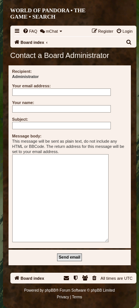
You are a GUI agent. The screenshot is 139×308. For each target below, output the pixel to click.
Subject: (20, 119)
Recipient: (22, 71)
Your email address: (31, 86)
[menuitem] (30, 31)
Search (44, 17)
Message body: (27, 136)
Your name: (23, 102)
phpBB (50, 290)
